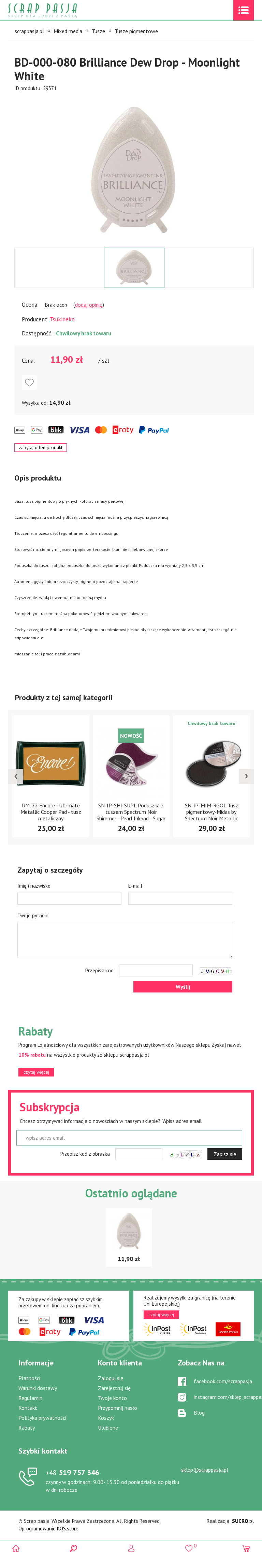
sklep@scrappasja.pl (204, 1469)
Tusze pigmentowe (136, 31)
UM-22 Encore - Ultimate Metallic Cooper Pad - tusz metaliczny (131, 812)
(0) (246, 1548)
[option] (134, 170)
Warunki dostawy (37, 1388)
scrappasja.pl (29, 31)
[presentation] (15, 776)
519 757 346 (72, 1472)
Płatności (29, 1378)
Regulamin (30, 1397)
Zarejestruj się (114, 1388)
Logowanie (131, 1548)
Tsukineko (62, 319)
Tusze (98, 31)
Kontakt (27, 1407)
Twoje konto (112, 1397)
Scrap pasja (57, 10)
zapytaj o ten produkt (40, 447)
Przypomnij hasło (117, 1407)
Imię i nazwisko (33, 886)
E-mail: (136, 886)
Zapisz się (225, 1154)
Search (73, 1548)
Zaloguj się (110, 1378)
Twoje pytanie (32, 915)
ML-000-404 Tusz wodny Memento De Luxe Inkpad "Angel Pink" (50, 811)
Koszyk (106, 1417)
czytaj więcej (36, 1072)
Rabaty (26, 1427)
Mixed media (68, 31)
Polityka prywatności (42, 1417)
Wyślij (183, 986)
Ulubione (108, 1427)
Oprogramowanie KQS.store (48, 1528)
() (188, 1545)
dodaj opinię (88, 304)
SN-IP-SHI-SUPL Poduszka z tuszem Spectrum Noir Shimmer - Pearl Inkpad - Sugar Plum (211, 815)
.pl (243, 1521)
